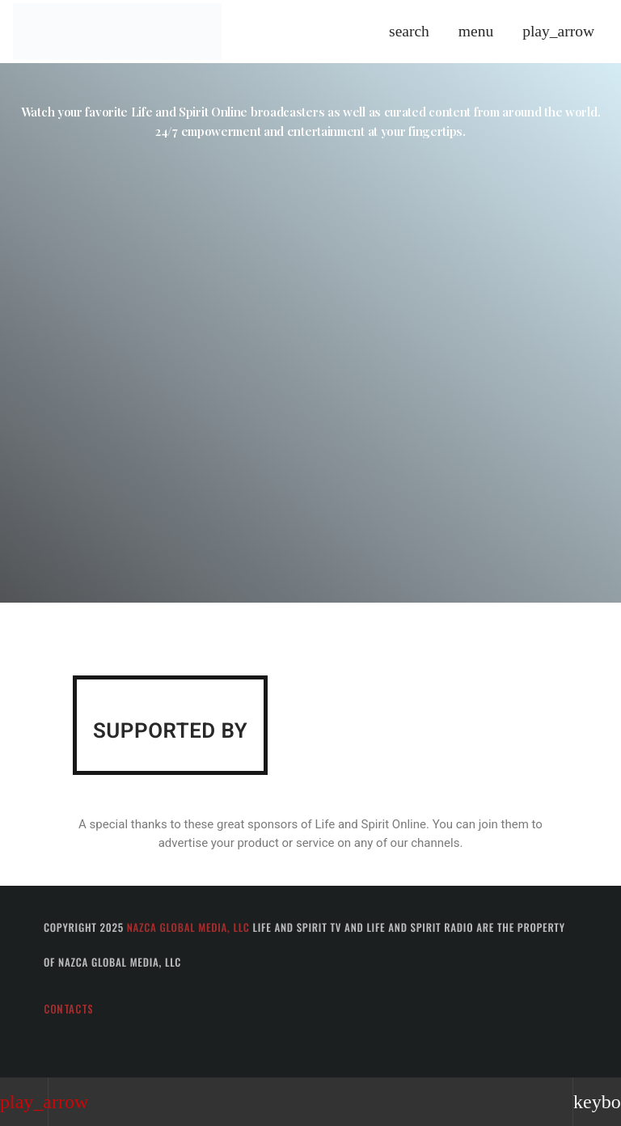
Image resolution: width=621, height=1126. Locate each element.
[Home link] (117, 31)
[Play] (558, 31)
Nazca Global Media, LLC (188, 927)
